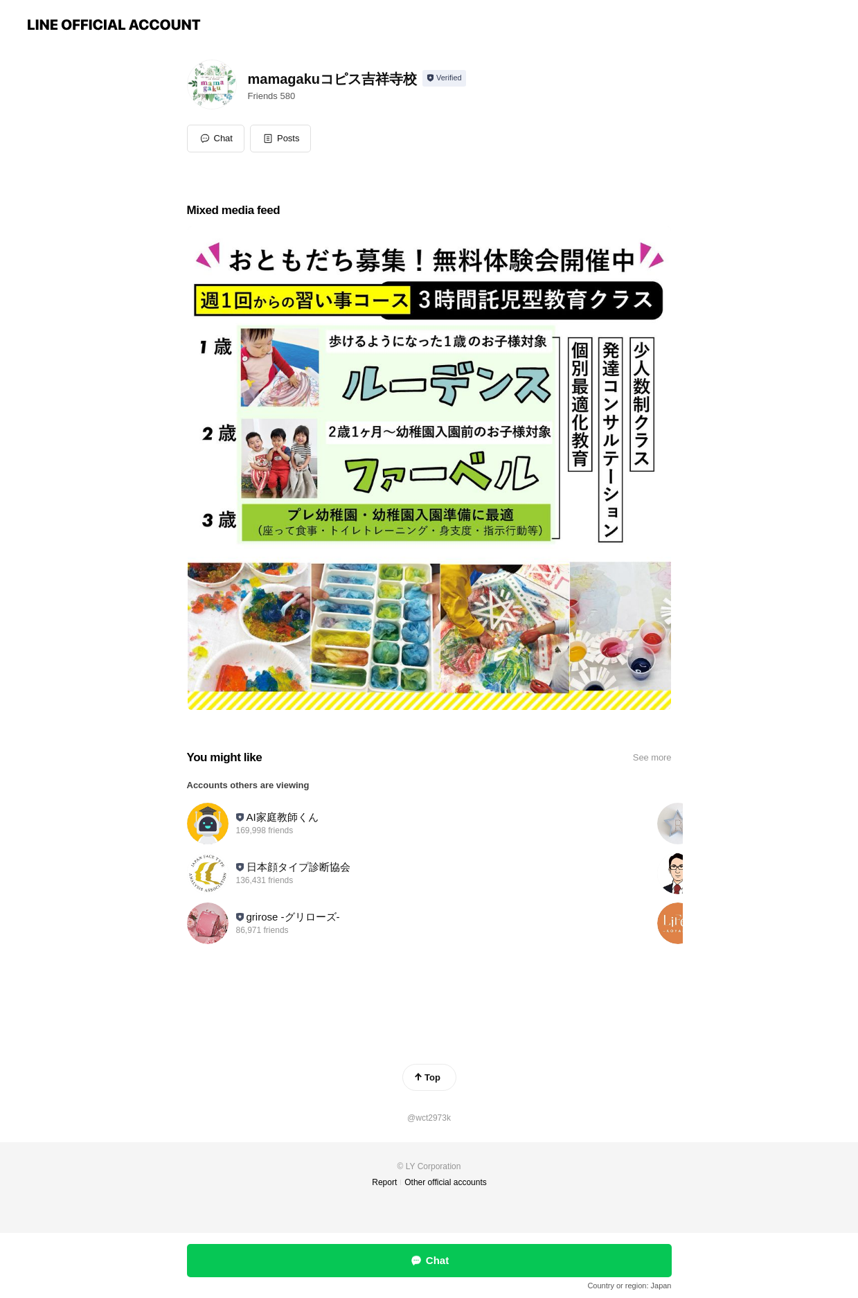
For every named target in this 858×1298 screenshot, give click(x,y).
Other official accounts (445, 1182)
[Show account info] (444, 78)
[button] (281, 138)
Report (384, 1182)
